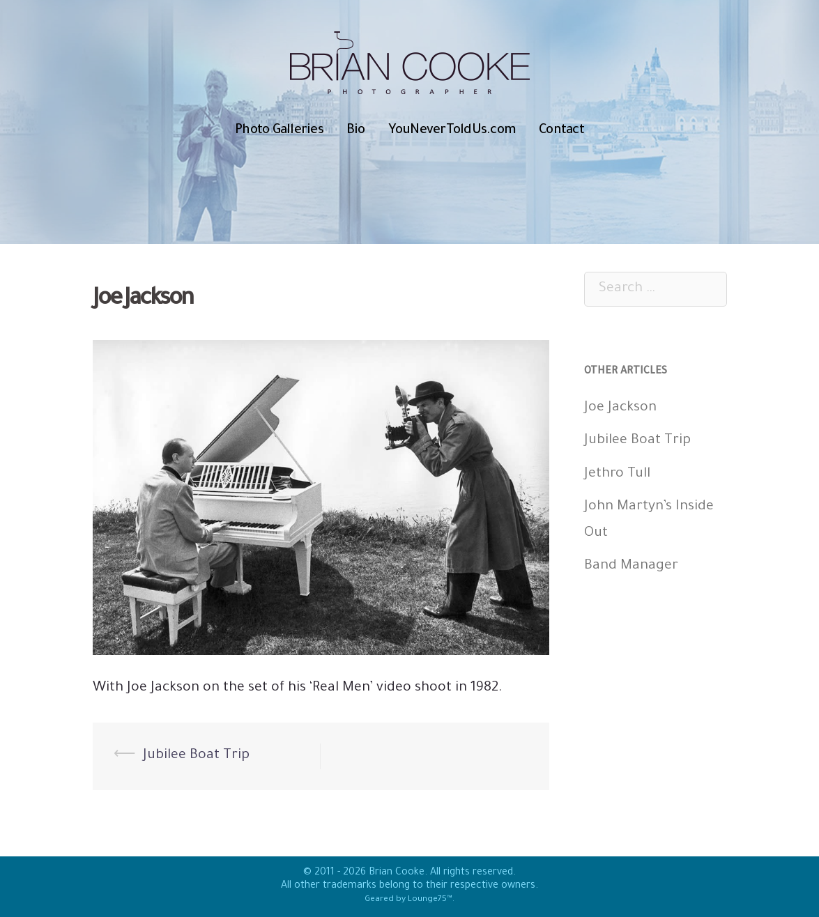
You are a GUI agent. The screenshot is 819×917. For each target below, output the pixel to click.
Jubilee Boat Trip (196, 756)
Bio (355, 130)
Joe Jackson (620, 408)
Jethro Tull (617, 474)
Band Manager (631, 566)
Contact (561, 130)
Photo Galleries (279, 130)
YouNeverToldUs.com (452, 130)
